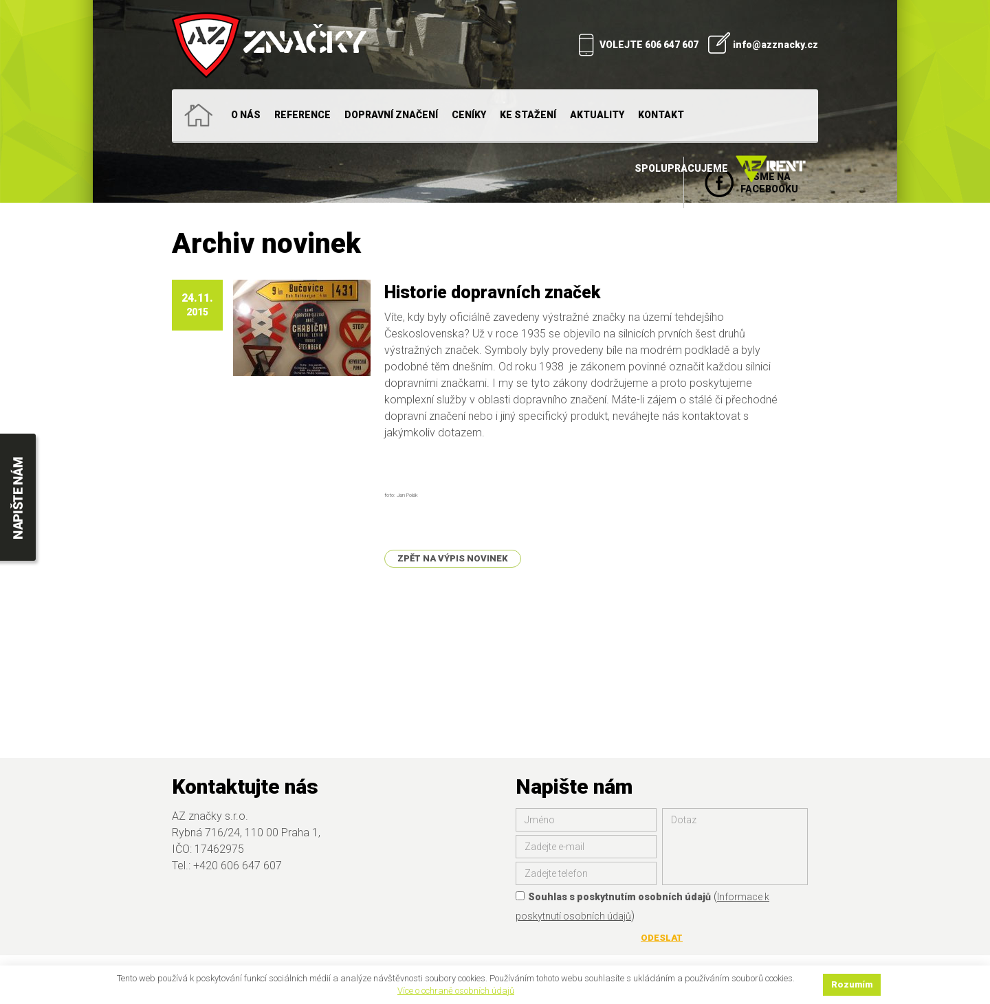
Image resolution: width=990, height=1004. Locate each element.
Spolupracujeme (723, 169)
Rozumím (851, 984)
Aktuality (597, 114)
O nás (246, 114)
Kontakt (661, 114)
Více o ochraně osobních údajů (455, 990)
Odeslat (662, 938)
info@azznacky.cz (775, 44)
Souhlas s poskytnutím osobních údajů (613, 896)
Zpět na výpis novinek (452, 558)
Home (198, 115)
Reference (302, 114)
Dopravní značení (391, 114)
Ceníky (469, 114)
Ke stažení (528, 114)
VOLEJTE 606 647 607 (649, 44)
